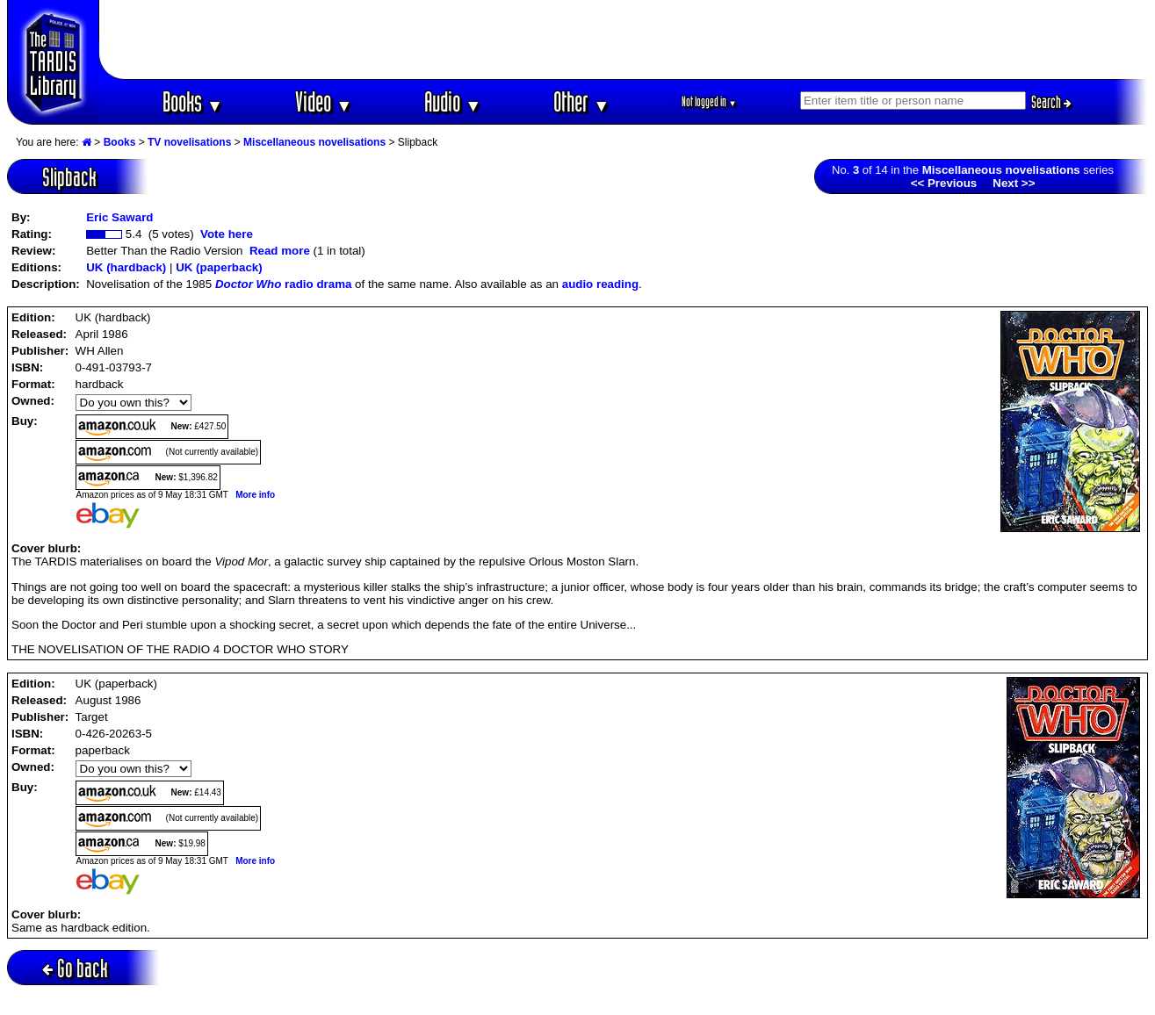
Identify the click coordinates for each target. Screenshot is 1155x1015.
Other (581, 101)
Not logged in (709, 101)
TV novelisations (189, 142)
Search (1051, 102)
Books (192, 101)
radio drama (283, 284)
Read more (279, 250)
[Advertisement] (623, 39)
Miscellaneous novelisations (314, 142)
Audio (452, 101)
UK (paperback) (219, 267)
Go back (75, 968)
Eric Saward (119, 217)
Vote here (226, 234)
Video (323, 101)
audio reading (600, 284)
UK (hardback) (126, 267)
